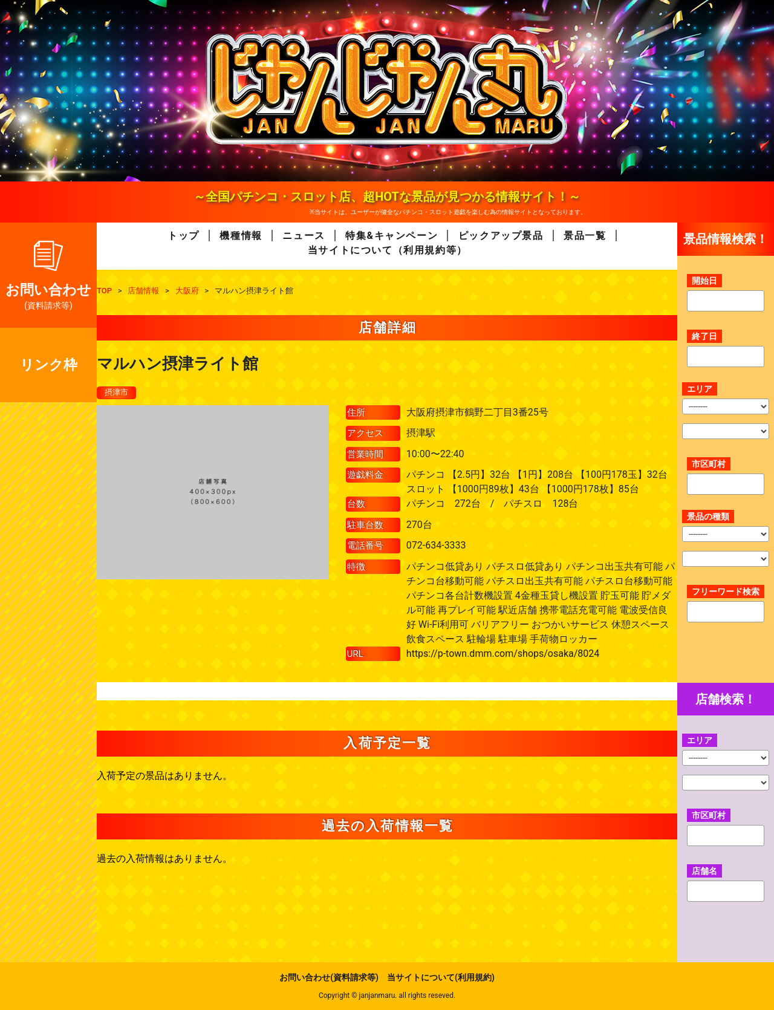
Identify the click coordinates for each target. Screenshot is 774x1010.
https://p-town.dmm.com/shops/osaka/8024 (502, 653)
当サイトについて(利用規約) (441, 977)
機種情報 (241, 235)
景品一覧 (585, 235)
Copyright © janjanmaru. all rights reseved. (387, 995)
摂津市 (117, 392)
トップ (183, 235)
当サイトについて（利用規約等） (387, 250)
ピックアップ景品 (501, 235)
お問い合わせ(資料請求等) (329, 977)
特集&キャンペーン (391, 235)
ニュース (303, 235)
